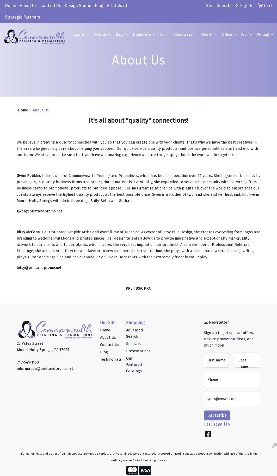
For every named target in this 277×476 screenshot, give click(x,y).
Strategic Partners (22, 17)
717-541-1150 (28, 362)
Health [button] (207, 34)
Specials (133, 343)
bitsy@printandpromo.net (39, 267)
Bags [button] (120, 34)
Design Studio (78, 5)
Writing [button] (263, 34)
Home (10, 5)
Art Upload (117, 5)
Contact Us (50, 5)
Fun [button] (162, 34)
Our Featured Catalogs (134, 364)
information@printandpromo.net (45, 368)
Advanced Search (134, 333)
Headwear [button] (183, 34)
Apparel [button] (78, 34)
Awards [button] (100, 34)
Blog (99, 5)
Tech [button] (244, 34)
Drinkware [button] (142, 34)
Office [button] (227, 34)
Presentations (136, 351)
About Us (28, 5)
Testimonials (110, 359)
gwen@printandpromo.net (39, 211)
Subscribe (217, 415)
